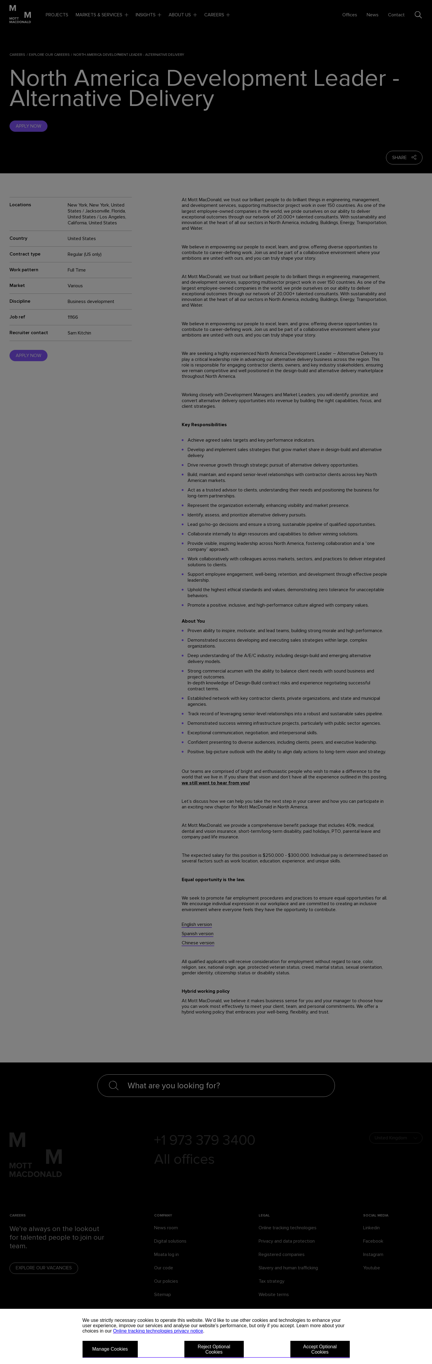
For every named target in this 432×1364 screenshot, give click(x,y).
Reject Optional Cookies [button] (214, 1349)
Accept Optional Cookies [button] (320, 1349)
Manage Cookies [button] (110, 1349)
